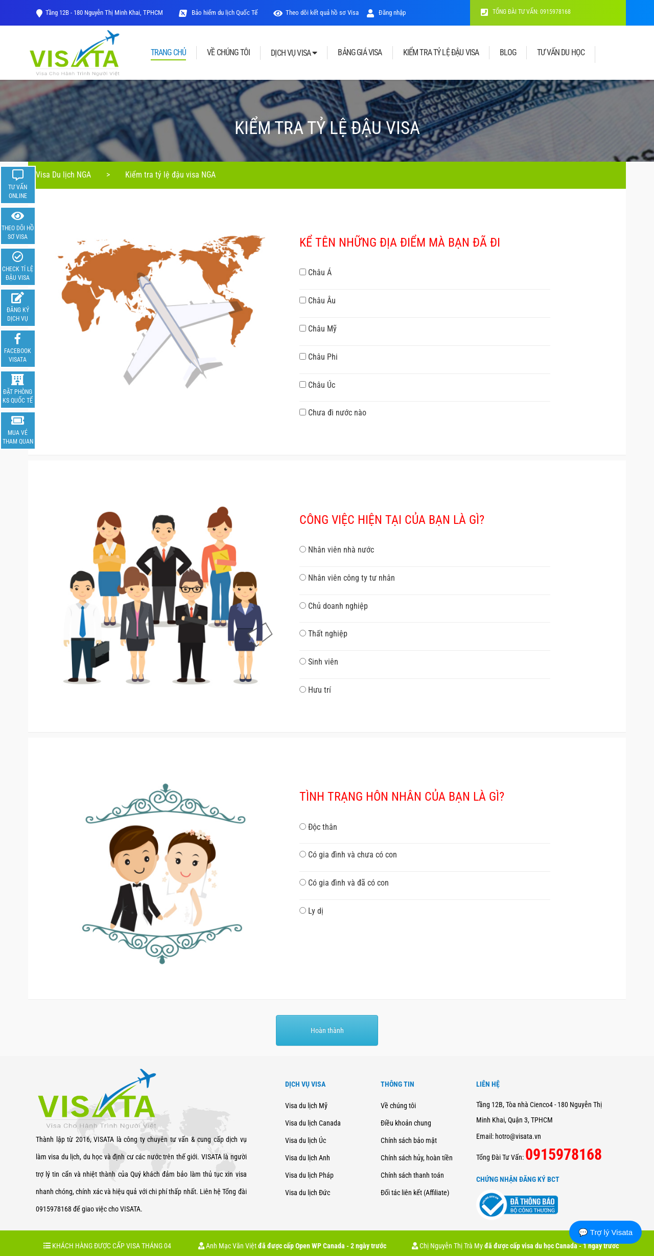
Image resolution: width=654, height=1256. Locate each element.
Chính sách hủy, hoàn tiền (417, 1158)
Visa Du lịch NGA (63, 175)
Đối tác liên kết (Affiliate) (415, 1192)
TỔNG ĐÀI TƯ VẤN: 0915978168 (526, 11)
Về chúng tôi (398, 1105)
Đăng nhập (386, 12)
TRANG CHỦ (168, 53)
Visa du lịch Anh (307, 1158)
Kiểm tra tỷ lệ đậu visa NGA (170, 175)
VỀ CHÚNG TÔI (228, 53)
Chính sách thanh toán (412, 1175)
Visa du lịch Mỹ (306, 1105)
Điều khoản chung (406, 1123)
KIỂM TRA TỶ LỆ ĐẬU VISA (441, 53)
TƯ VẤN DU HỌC (561, 53)
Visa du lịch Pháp (309, 1175)
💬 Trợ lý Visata (605, 1232)
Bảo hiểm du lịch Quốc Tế (224, 12)
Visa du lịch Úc (305, 1140)
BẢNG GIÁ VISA (360, 53)
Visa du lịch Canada (313, 1123)
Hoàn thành (327, 1030)
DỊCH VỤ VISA (294, 53)
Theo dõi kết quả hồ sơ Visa (322, 12)
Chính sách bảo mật (409, 1140)
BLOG (508, 53)
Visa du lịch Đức (307, 1192)
